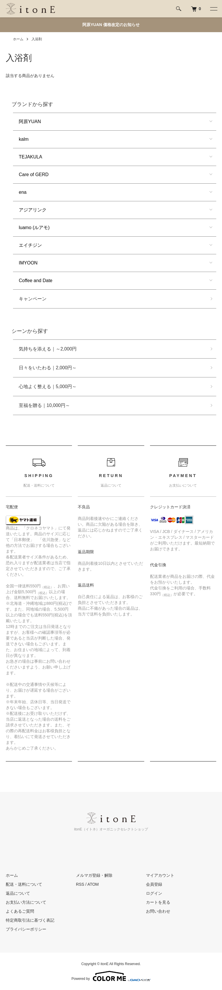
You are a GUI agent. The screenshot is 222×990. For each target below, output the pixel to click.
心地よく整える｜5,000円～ (48, 386)
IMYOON (28, 262)
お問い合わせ (158, 911)
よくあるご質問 (20, 911)
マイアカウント (160, 875)
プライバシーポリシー (26, 929)
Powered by (110, 976)
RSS (80, 884)
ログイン (154, 893)
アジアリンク (33, 209)
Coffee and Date (35, 280)
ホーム (18, 39)
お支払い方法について (26, 902)
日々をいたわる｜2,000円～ (48, 367)
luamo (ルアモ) (34, 227)
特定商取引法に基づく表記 (30, 920)
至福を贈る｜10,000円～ (44, 405)
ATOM (93, 884)
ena (23, 192)
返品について (18, 893)
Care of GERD (34, 174)
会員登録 (154, 884)
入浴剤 (37, 39)
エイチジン (30, 245)
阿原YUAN (30, 121)
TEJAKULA (30, 156)
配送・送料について (24, 884)
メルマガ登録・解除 (94, 875)
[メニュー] (213, 8)
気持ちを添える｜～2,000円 (48, 348)
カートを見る (158, 902)
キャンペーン (33, 298)
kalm (24, 139)
